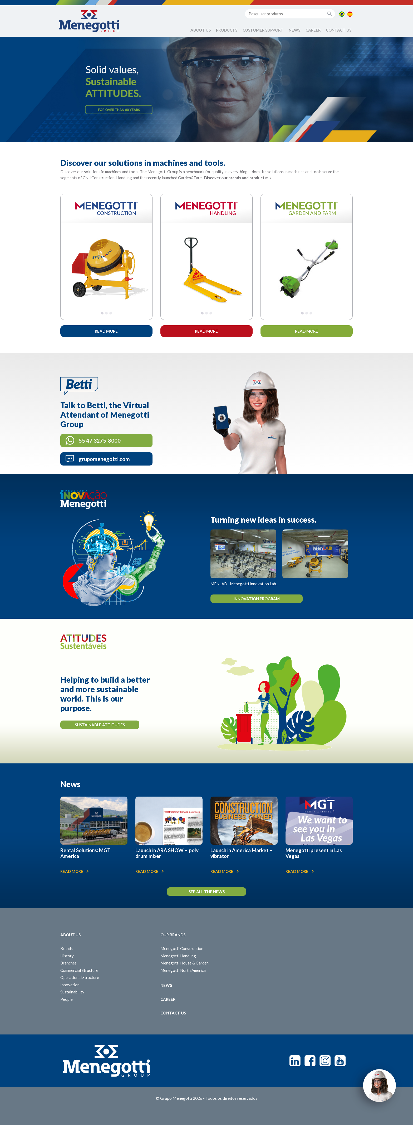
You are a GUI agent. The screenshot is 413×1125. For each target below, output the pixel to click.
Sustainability (72, 991)
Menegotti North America (183, 970)
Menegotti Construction (181, 948)
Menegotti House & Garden (184, 963)
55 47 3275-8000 (100, 440)
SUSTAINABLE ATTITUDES (100, 724)
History (67, 955)
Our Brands (172, 934)
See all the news (207, 891)
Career (313, 30)
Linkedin (295, 1060)
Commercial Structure (79, 970)
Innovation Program (257, 598)
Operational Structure (79, 977)
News (294, 30)
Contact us (338, 30)
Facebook (310, 1060)
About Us (200, 30)
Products (226, 30)
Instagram (325, 1060)
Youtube (340, 1060)
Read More (106, 331)
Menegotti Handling (178, 955)
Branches (68, 963)
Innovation (70, 984)
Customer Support (263, 30)
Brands (66, 948)
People (66, 999)
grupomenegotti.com (104, 459)
